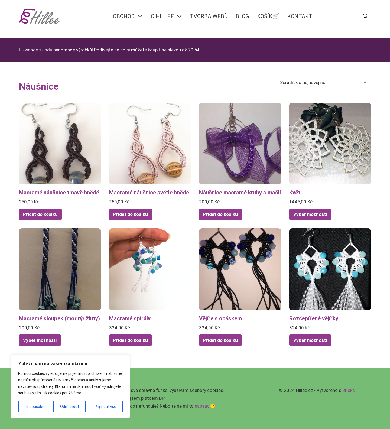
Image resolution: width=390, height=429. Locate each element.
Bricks (348, 390)
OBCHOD (124, 16)
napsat (202, 406)
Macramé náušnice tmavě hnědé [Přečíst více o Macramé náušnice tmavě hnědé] (59, 192)
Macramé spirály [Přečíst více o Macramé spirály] (130, 318)
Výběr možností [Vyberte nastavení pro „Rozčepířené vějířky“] (310, 340)
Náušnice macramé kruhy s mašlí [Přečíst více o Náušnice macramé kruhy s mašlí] (240, 192)
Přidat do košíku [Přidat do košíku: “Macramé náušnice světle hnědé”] (130, 214)
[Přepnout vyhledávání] (366, 16)
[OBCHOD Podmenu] (140, 16)
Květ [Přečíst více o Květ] (294, 192)
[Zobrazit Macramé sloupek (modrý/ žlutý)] (60, 269)
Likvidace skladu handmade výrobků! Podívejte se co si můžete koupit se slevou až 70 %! (109, 50)
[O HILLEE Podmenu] (179, 16)
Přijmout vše (105, 406)
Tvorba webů (208, 16)
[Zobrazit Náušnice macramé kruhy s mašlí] (240, 143)
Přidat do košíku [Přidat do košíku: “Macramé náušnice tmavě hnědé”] (40, 214)
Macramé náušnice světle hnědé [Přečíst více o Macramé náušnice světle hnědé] (149, 192)
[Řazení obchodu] (324, 82)
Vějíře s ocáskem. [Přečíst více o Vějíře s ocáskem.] (221, 318)
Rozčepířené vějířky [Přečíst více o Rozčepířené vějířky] (313, 318)
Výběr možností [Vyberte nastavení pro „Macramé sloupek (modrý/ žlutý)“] (40, 340)
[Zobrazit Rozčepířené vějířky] (330, 269)
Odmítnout (69, 406)
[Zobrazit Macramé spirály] (150, 269)
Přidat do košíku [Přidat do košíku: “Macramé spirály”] (130, 340)
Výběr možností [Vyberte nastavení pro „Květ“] (310, 214)
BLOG (242, 16)
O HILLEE (162, 16)
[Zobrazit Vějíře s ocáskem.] (240, 269)
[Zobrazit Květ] (330, 143)
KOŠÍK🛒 (268, 16)
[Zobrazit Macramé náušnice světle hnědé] (150, 143)
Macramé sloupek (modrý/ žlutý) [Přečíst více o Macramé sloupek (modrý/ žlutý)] (59, 318)
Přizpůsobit (35, 406)
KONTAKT (299, 16)
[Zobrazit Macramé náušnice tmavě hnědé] (60, 143)
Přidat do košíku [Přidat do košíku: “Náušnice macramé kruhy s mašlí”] (220, 214)
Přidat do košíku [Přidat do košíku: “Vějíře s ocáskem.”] (220, 340)
